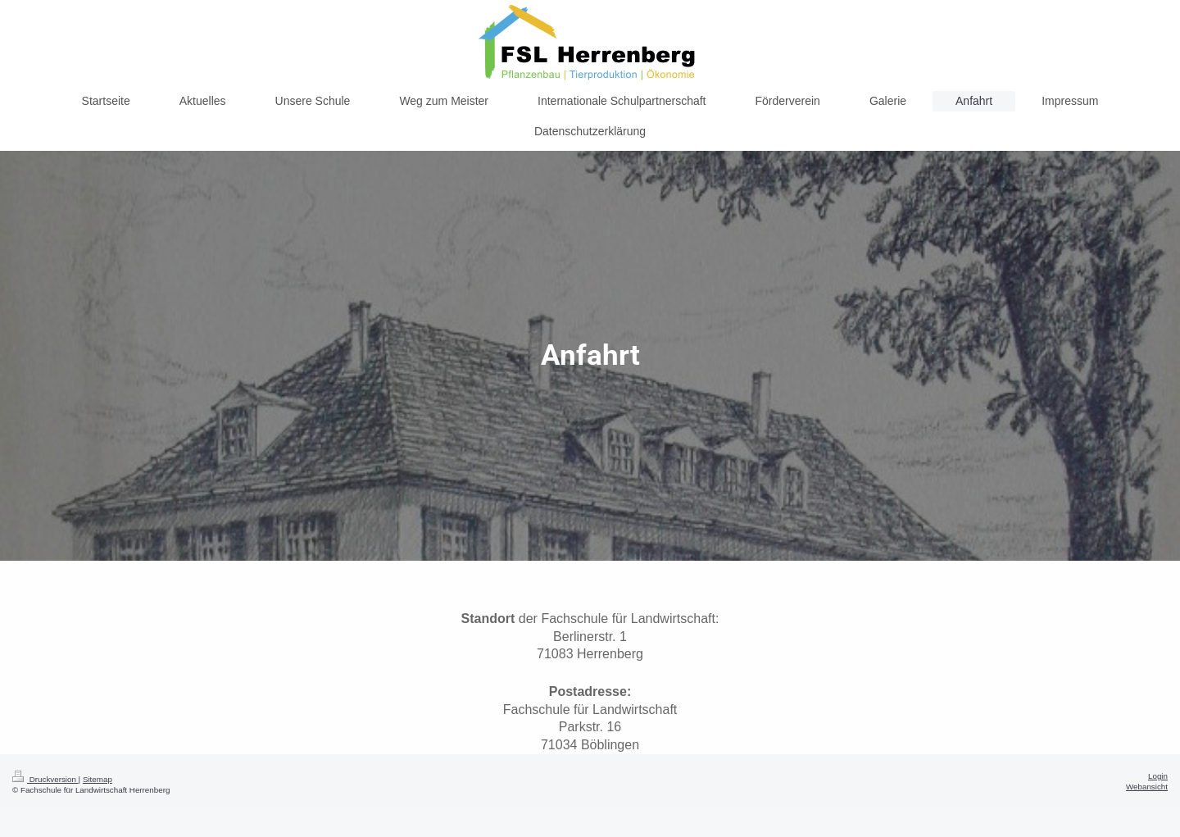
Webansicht (1147, 786)
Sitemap (97, 779)
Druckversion (45, 779)
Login (1158, 775)
